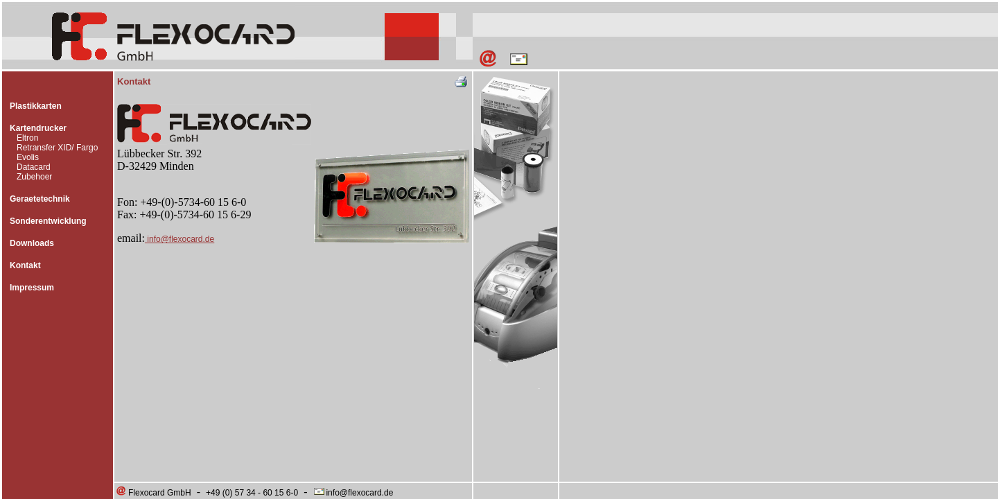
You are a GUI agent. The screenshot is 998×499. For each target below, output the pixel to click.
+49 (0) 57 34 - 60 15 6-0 (252, 493)
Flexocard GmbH (153, 493)
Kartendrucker (38, 128)
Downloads (32, 243)
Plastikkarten (36, 106)
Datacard (34, 167)
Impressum (32, 287)
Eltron (27, 138)
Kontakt (25, 265)
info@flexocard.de (179, 239)
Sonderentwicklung (48, 221)
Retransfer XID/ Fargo (57, 147)
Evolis (28, 157)
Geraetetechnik (40, 199)
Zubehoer (34, 177)
